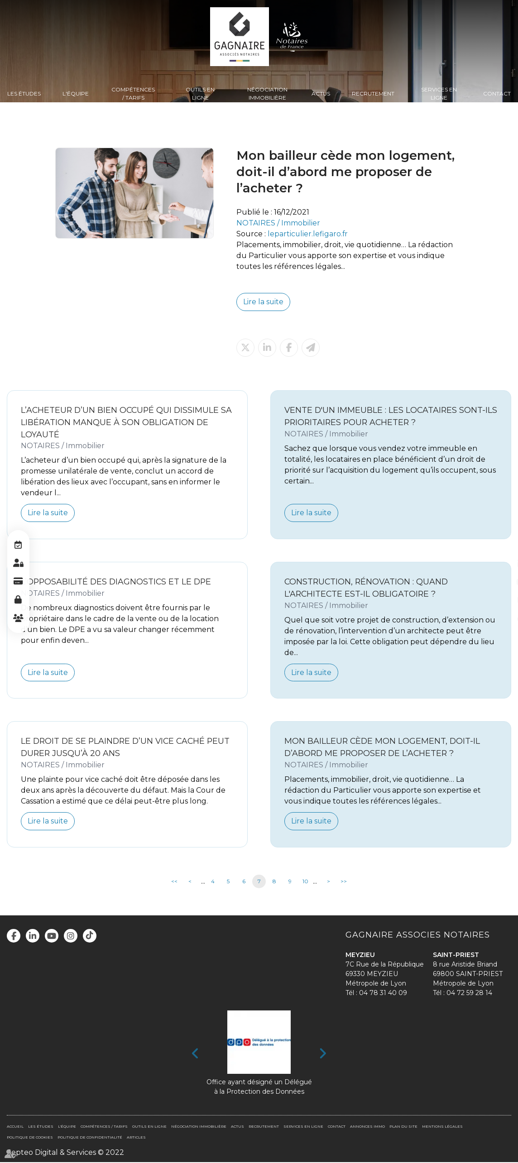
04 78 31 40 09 (383, 993)
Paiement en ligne (18, 581)
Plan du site (403, 1127)
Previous (195, 1054)
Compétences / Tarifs (133, 93)
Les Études (24, 93)
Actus (321, 93)
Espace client (18, 563)
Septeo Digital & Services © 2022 (65, 1153)
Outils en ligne (200, 93)
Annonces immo (367, 1127)
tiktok (500, 618)
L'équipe (75, 93)
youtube (500, 581)
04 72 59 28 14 (469, 993)
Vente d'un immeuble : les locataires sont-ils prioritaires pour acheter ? (385, 416)
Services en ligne (439, 93)
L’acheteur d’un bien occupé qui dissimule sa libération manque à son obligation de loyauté (121, 422)
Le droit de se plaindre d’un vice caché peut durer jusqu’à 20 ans (115, 748)
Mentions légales (442, 1127)
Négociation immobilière (267, 93)
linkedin (500, 563)
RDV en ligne (18, 545)
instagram (500, 600)
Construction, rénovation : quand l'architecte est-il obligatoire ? (367, 588)
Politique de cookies (30, 1137)
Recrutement (373, 93)
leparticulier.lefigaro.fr (308, 234)
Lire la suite (263, 301)
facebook (500, 545)
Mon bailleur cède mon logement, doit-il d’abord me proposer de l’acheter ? (383, 748)
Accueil (15, 1127)
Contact (497, 93)
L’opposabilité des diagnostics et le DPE (117, 582)
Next (322, 1054)
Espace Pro (18, 600)
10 (305, 882)
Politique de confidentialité (90, 1137)
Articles (136, 1137)
